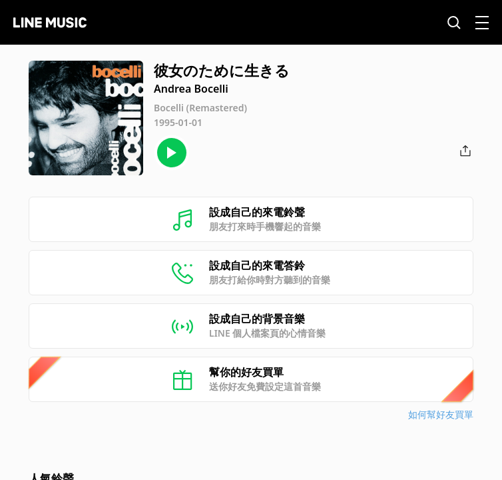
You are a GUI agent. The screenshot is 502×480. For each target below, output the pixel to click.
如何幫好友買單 (440, 414)
